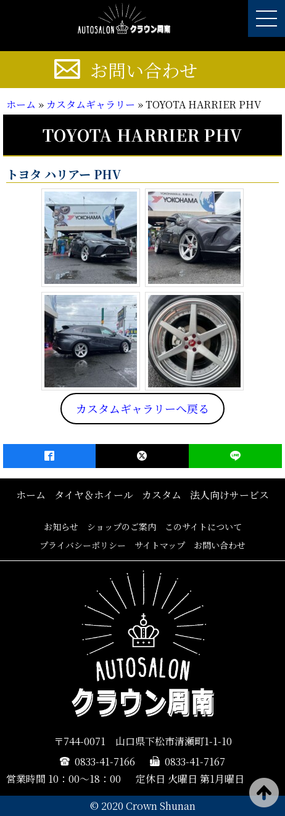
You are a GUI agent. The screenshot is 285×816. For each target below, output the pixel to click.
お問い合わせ (143, 70)
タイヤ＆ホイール (93, 495)
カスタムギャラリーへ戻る (142, 408)
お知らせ (61, 526)
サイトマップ (159, 545)
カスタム (161, 495)
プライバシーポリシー (82, 545)
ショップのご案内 (121, 526)
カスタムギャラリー (90, 104)
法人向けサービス (229, 495)
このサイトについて (203, 526)
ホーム (21, 104)
